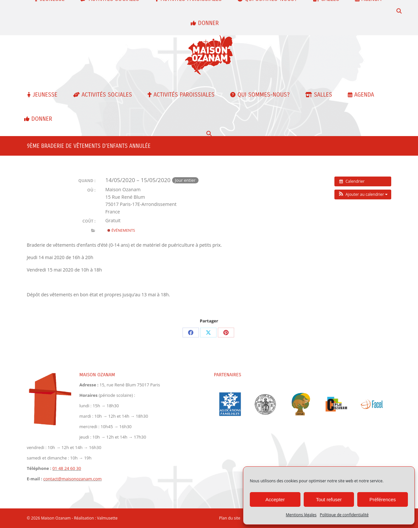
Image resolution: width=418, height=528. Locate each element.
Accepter (275, 499)
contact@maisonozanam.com (52, 18)
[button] (363, 194)
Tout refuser (329, 499)
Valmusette (107, 518)
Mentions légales (301, 515)
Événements (121, 230)
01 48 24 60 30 (104, 8)
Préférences (382, 499)
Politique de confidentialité (344, 515)
